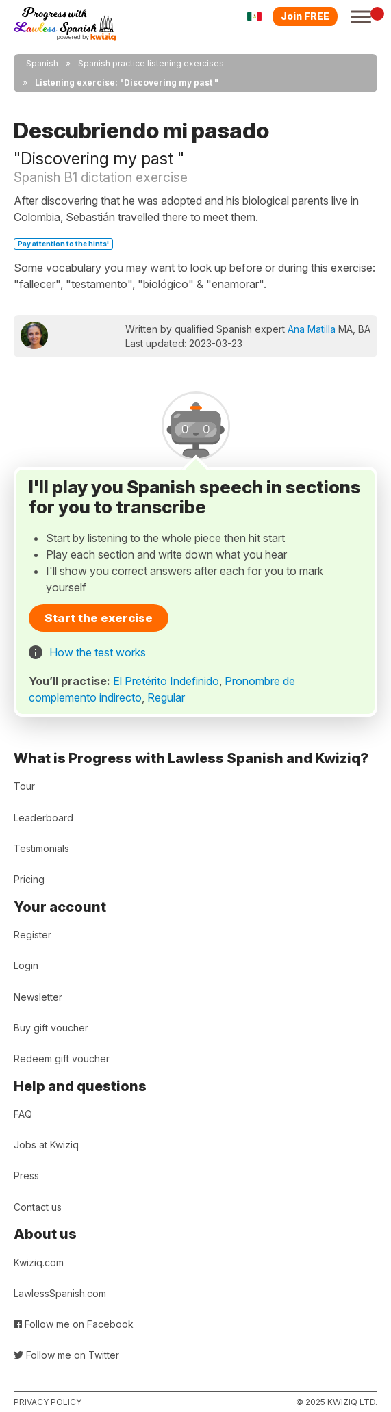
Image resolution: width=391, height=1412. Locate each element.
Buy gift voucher (51, 1028)
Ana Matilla (312, 329)
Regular (166, 697)
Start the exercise (99, 618)
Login (26, 965)
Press (26, 1175)
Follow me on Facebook (74, 1324)
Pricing (29, 879)
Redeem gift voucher (62, 1058)
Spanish (42, 63)
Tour (24, 786)
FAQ (23, 1114)
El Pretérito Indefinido (166, 681)
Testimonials (41, 848)
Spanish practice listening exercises (151, 63)
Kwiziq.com (39, 1262)
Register (32, 934)
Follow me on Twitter (66, 1355)
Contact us (38, 1207)
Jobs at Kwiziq (46, 1145)
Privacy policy (47, 1402)
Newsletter (38, 997)
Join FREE (305, 16)
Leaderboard (43, 817)
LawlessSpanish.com (60, 1293)
